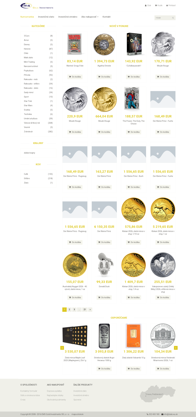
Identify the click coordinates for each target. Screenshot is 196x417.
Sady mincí (38, 92)
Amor (38, 40)
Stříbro (38, 178)
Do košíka (75, 77)
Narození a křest (38, 66)
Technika (38, 114)
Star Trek (38, 101)
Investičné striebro (67, 16)
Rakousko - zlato (38, 88)
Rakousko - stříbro (38, 83)
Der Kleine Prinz (104, 176)
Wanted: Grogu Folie (74, 66)
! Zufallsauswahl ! (133, 66)
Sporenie (77, 400)
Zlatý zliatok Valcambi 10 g (133, 358)
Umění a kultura (38, 118)
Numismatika (27, 16)
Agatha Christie (104, 66)
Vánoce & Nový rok (38, 123)
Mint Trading (38, 62)
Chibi (38, 53)
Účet (148, 5)
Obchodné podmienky (56, 400)
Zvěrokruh (38, 131)
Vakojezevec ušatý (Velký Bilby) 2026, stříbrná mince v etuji (163, 289)
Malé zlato (38, 57)
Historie (38, 48)
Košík (158, 5)
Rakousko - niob (38, 79)
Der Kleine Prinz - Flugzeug (74, 176)
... (79, 309)
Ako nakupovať (90, 16)
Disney (38, 44)
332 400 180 (152, 414)
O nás (22, 400)
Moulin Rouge (163, 66)
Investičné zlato (46, 16)
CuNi (38, 174)
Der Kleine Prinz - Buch (133, 176)
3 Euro (38, 35)
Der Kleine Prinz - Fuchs (163, 121)
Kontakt (107, 16)
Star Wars (38, 105)
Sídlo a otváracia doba (30, 395)
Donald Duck (104, 286)
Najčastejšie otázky (55, 395)
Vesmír (38, 127)
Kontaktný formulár (28, 391)
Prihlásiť (171, 5)
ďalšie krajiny (29, 153)
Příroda (38, 75)
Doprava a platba (54, 391)
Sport (38, 96)
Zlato (38, 182)
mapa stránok (78, 414)
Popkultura (38, 70)
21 (85, 309)
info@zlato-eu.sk (169, 414)
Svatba (38, 109)
